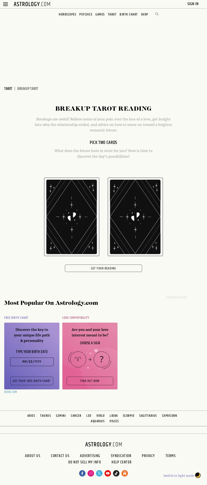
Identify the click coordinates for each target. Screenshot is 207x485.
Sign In (193, 4)
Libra (114, 415)
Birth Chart (129, 14)
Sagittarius (148, 415)
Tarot (112, 14)
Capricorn (169, 415)
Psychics (85, 14)
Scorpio (128, 415)
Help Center (122, 462)
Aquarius (98, 421)
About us (32, 456)
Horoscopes (67, 14)
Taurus (45, 415)
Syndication (121, 456)
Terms (171, 456)
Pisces (114, 421)
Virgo (101, 415)
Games (100, 14)
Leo (88, 415)
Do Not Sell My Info (84, 462)
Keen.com (10, 392)
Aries (31, 415)
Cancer (76, 415)
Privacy (148, 456)
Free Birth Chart (16, 318)
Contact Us (60, 456)
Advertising (90, 456)
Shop (144, 14)
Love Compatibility (75, 318)
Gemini (61, 415)
